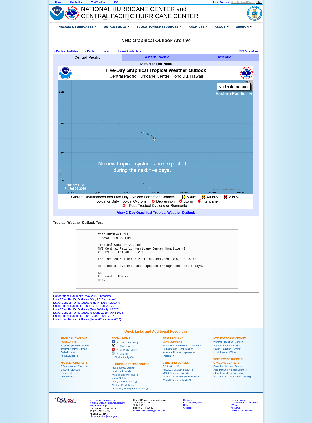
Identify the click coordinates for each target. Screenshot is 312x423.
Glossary (187, 408)
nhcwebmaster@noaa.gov (103, 416)
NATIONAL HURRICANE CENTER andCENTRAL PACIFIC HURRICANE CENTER (139, 12)
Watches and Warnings (123, 374)
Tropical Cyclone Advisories (75, 345)
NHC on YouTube (123, 349)
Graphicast (66, 373)
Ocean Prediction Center (226, 349)
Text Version (98, 2)
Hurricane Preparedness (130, 364)
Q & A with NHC (170, 366)
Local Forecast (221, 2)
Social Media (121, 338)
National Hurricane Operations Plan (180, 376)
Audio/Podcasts (69, 352)
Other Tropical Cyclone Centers (229, 373)
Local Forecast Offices (224, 352)
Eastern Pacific (156, 57)
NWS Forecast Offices (230, 338)
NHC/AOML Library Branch (176, 369)
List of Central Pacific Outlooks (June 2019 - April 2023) (88, 312)
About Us (235, 408)
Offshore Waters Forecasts (74, 366)
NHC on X (119, 346)
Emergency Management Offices (128, 388)
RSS (115, 2)
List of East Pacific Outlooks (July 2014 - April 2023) (86, 309)
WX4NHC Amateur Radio (175, 380)
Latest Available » (129, 51)
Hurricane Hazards (121, 371)
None (168, 63)
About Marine (67, 376)
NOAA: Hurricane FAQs (174, 373)
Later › (107, 51)
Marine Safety (119, 378)
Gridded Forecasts (70, 369)
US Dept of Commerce (101, 400)
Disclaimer (188, 400)
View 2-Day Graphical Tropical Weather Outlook (156, 212)
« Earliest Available (66, 51)
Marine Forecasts (74, 362)
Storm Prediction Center (225, 345)
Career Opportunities (241, 410)
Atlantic (224, 57)
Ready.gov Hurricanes (123, 381)
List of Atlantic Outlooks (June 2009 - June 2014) (84, 315)
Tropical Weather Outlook (74, 349)
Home (58, 2)
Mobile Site (76, 2)
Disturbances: (151, 63)
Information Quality (192, 402)
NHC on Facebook (124, 342)
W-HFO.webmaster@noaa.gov (149, 410)
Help (185, 405)
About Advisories (69, 355)
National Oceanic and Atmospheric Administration (120, 20)
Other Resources (175, 362)
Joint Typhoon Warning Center (228, 369)
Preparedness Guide (122, 367)
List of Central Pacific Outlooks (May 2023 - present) (86, 302)
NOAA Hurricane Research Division (180, 345)
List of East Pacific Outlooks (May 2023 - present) (85, 299)
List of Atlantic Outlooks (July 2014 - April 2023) (83, 305)
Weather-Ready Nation (123, 385)
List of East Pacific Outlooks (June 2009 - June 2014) (87, 319)
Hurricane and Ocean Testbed (177, 349)
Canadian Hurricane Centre (227, 366)
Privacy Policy (238, 400)
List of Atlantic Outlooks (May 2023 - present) (82, 295)
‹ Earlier (90, 51)
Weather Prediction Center (226, 342)
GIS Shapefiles (248, 51)
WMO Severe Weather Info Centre (231, 376)
